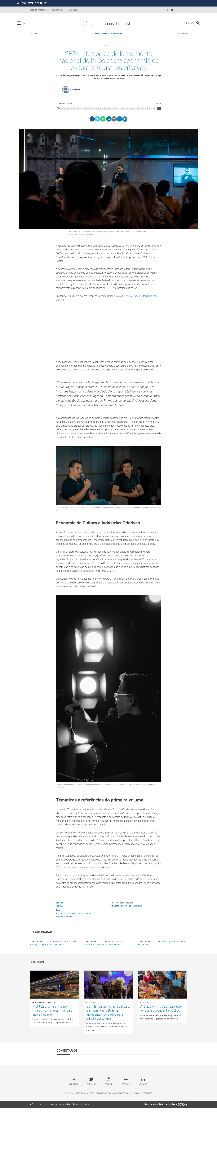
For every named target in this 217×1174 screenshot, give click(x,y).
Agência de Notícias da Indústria (128, 970)
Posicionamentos (103, 1159)
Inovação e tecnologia (45, 1069)
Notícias (69, 1159)
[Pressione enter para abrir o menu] (32, 23)
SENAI (51, 3)
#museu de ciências (70, 979)
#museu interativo (86, 979)
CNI (36, 3)
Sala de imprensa (120, 1159)
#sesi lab (59, 979)
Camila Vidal (75, 97)
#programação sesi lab (64, 982)
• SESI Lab (60, 971)
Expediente (73, 10)
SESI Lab (116, 37)
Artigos (90, 1159)
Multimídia (57, 10)
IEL (58, 3)
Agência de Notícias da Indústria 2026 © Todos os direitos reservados (59, 1170)
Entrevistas (80, 1159)
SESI (43, 3)
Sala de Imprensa (38, 10)
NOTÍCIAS (101, 37)
